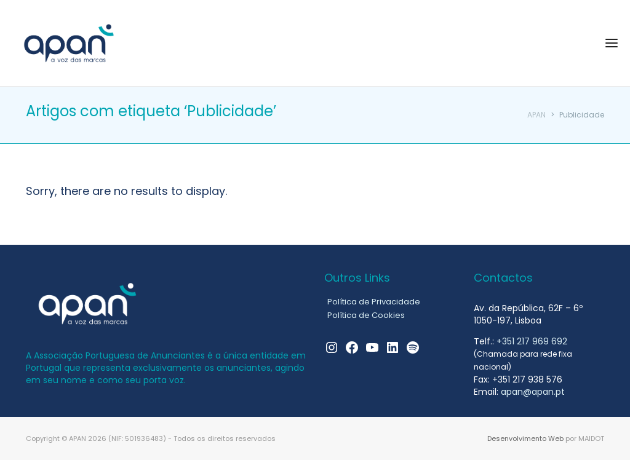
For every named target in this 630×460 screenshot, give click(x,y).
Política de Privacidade (373, 301)
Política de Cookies (366, 315)
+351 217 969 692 (531, 341)
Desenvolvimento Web (525, 438)
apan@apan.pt (533, 392)
